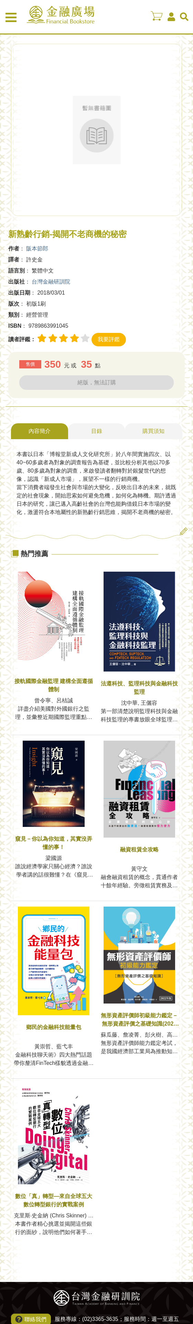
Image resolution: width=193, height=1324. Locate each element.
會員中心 (171, 17)
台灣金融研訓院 (51, 282)
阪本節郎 (37, 248)
